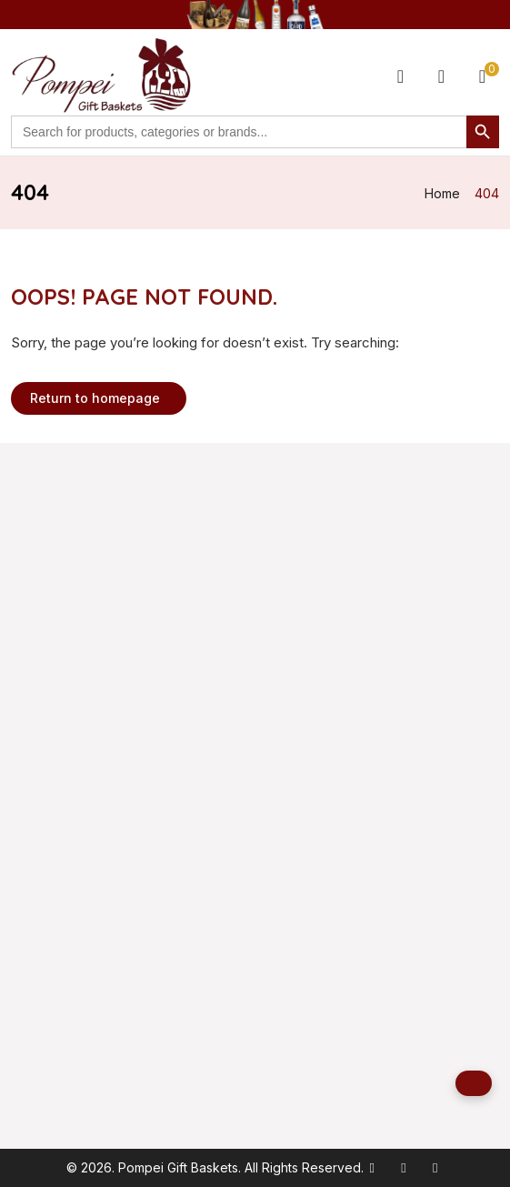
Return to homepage (95, 398)
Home (442, 193)
